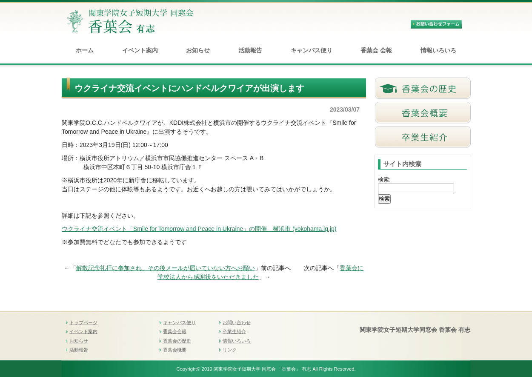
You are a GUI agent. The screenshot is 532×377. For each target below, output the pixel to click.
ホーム (85, 50)
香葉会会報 (174, 331)
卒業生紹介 (234, 331)
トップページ (83, 322)
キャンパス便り (311, 50)
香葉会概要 (174, 349)
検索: (384, 179)
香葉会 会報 (376, 50)
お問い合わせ (237, 322)
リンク (230, 349)
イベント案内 (140, 50)
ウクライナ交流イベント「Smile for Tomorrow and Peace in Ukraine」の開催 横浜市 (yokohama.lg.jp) (199, 228)
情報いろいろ (438, 50)
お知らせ (198, 50)
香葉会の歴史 (177, 340)
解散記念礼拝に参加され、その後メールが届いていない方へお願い (165, 268)
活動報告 (250, 50)
